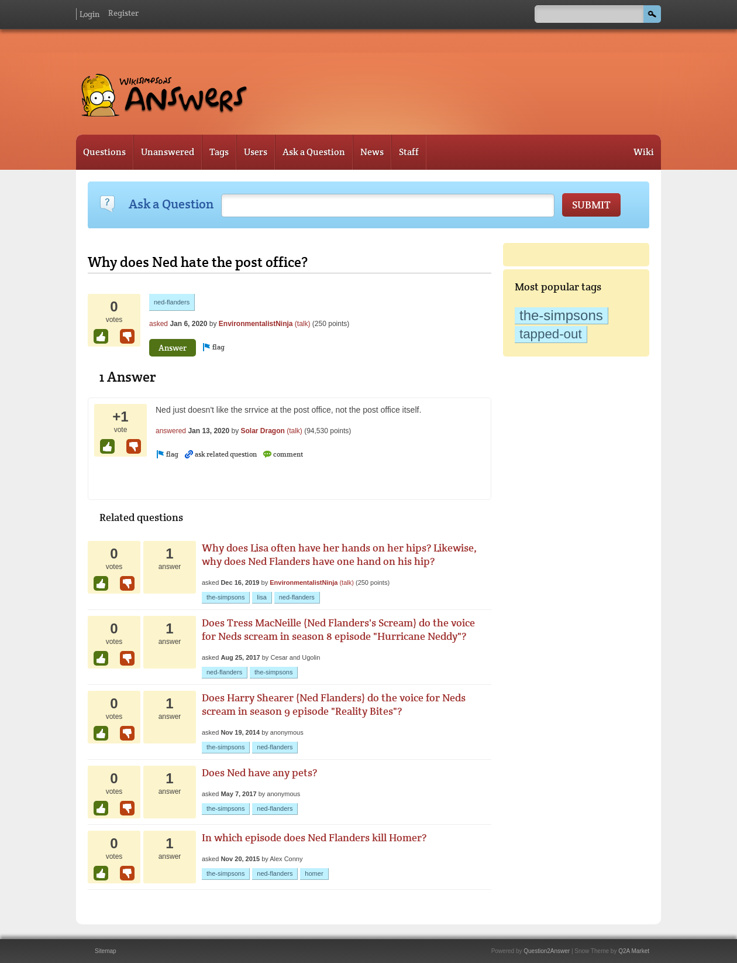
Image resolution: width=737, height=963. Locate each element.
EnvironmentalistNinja (256, 324)
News (372, 152)
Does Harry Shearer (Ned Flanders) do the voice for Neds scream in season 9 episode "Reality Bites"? (334, 704)
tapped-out (550, 334)
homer (314, 873)
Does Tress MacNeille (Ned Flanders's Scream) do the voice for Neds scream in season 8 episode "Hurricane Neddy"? (338, 629)
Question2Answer (547, 951)
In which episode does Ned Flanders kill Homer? (314, 837)
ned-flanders (172, 302)
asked (158, 324)
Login (89, 14)
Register (123, 13)
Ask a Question (314, 152)
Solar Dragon (262, 431)
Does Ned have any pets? (259, 772)
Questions (104, 152)
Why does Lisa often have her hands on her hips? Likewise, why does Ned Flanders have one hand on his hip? (339, 554)
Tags (219, 152)
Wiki (643, 152)
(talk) (303, 324)
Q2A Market (633, 951)
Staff (409, 152)
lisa (262, 597)
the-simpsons (561, 315)
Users (255, 152)
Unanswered (167, 152)
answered (171, 431)
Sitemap (105, 951)
